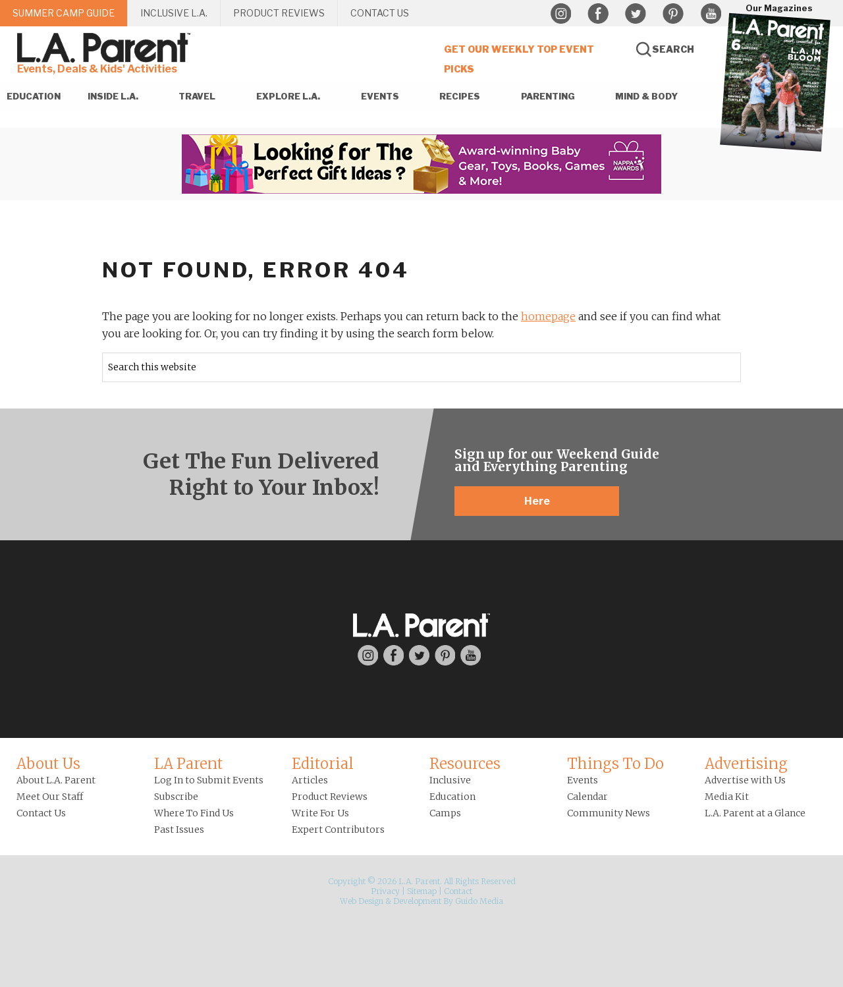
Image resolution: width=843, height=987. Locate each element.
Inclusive (450, 780)
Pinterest (673, 13)
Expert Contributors (338, 829)
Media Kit (727, 797)
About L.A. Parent (55, 780)
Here (537, 501)
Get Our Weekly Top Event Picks (519, 58)
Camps (445, 813)
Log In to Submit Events (208, 780)
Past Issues (179, 829)
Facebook (598, 13)
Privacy (385, 891)
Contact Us (41, 813)
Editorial (323, 763)
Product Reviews (329, 797)
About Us (48, 763)
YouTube (710, 13)
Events (582, 780)
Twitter (635, 13)
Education (452, 797)
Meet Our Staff (49, 797)
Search (673, 49)
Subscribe (176, 797)
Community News (608, 813)
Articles (310, 780)
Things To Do (615, 763)
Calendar (587, 797)
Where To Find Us (194, 813)
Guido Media (479, 901)
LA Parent (188, 763)
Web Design (361, 901)
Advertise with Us (745, 780)
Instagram (560, 13)
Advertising (746, 763)
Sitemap (422, 891)
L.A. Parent (106, 48)
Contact (458, 891)
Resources (465, 763)
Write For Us (320, 813)
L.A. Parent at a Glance (755, 813)
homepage (548, 316)
